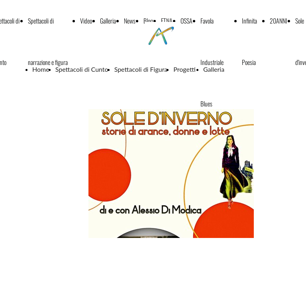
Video (86, 21)
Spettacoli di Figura (141, 69)
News (129, 21)
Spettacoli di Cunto (81, 69)
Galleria (108, 21)
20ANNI (278, 21)
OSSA (186, 21)
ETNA (167, 21)
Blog (148, 21)
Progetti (185, 69)
